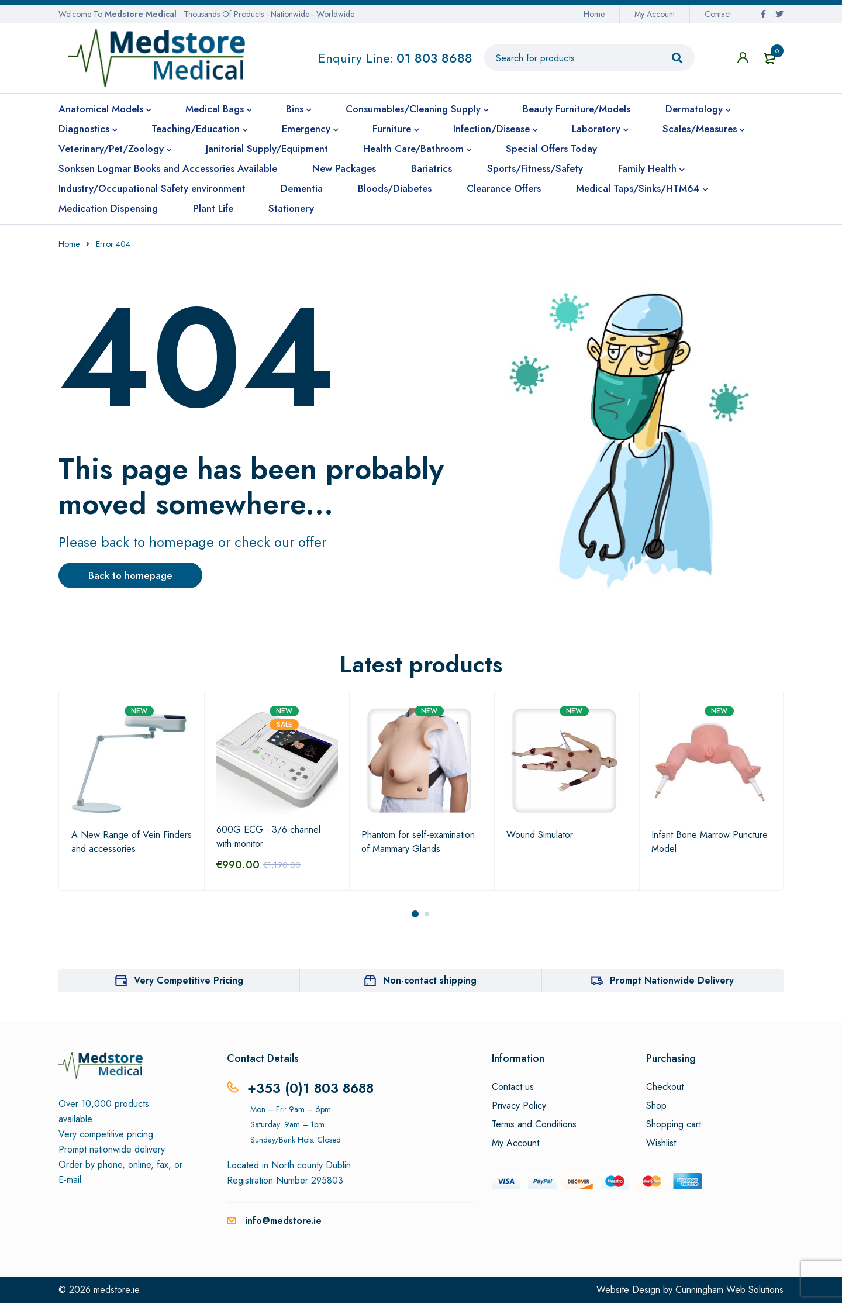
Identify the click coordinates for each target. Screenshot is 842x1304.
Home (594, 14)
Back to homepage (138, 576)
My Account (654, 14)
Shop (656, 1106)
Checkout (665, 1087)
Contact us (513, 1087)
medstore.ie (117, 1290)
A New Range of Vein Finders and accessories (131, 842)
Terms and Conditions (534, 1125)
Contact (718, 14)
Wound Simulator (539, 835)
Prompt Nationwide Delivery (672, 981)
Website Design (628, 1290)
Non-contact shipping (430, 981)
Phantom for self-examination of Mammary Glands (418, 842)
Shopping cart (673, 1125)
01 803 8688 (434, 58)
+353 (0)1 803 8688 (312, 1088)
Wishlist (661, 1144)
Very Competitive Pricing (188, 981)
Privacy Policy (519, 1106)
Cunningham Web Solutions (729, 1290)
